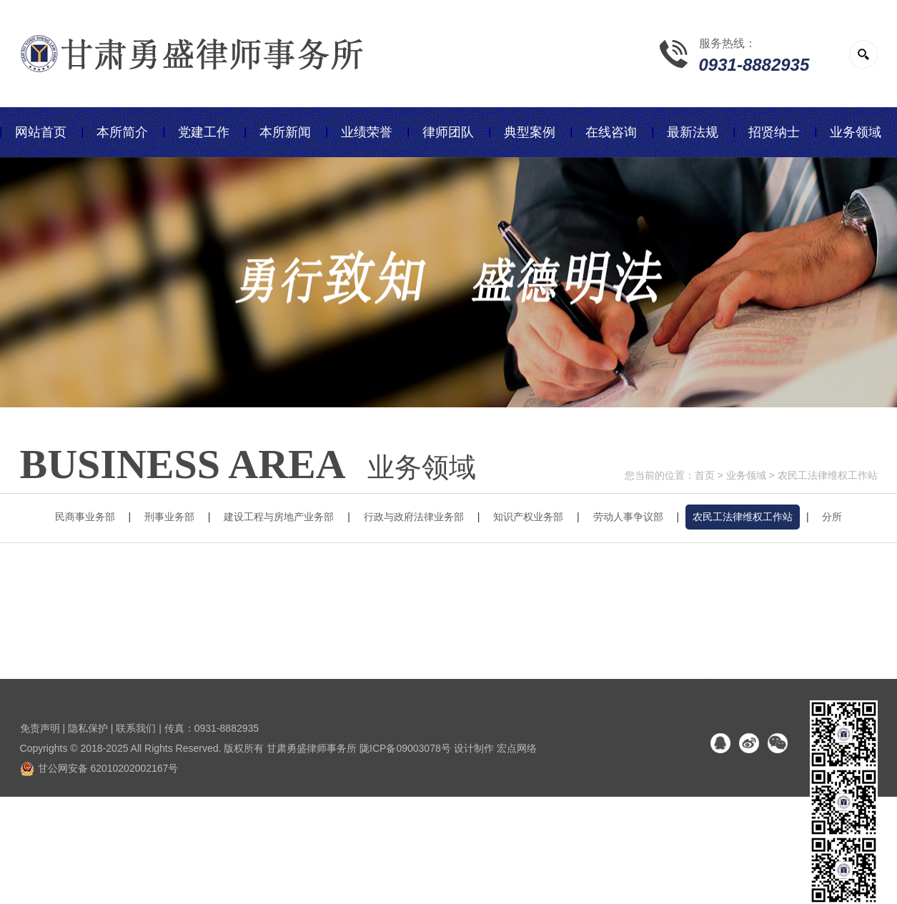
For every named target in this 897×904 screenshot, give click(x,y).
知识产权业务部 (528, 516)
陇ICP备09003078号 (405, 748)
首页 (705, 475)
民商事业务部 (85, 516)
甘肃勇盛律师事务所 (312, 748)
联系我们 (136, 728)
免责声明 (40, 728)
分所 (832, 516)
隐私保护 (88, 728)
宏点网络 (517, 748)
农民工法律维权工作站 (828, 475)
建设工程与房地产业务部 (279, 516)
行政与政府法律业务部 (414, 516)
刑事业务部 (169, 516)
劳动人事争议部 (628, 516)
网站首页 (40, 132)
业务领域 (746, 475)
